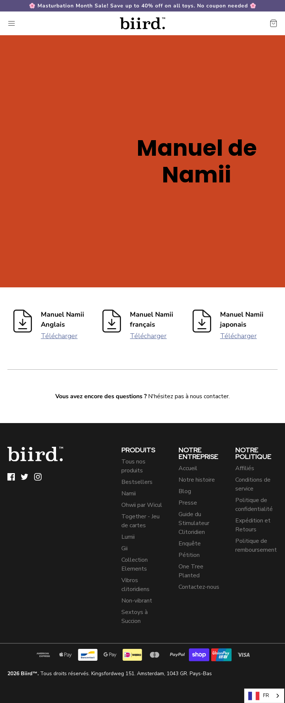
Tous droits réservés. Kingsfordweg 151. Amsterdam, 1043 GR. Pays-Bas (109, 673)
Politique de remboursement (256, 545)
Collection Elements (134, 564)
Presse (187, 503)
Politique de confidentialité (254, 504)
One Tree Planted (190, 571)
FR (258, 696)
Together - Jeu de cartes (140, 520)
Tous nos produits (133, 466)
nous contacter (209, 396)
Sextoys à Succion (134, 616)
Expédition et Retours (253, 525)
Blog (184, 491)
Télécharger (59, 335)
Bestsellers (137, 482)
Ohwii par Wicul (141, 505)
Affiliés (244, 468)
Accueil (187, 468)
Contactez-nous (198, 587)
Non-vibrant (136, 601)
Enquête (189, 543)
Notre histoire (196, 480)
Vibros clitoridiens (135, 584)
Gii (124, 548)
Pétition (189, 555)
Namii (128, 493)
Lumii (128, 537)
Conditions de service (253, 484)
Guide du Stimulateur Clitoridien (193, 523)
